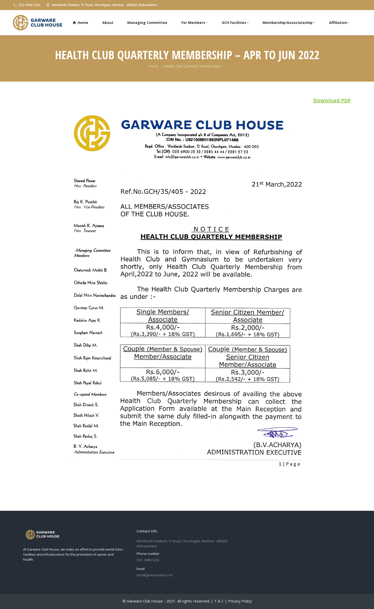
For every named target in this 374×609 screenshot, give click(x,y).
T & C (219, 600)
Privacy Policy (240, 600)
